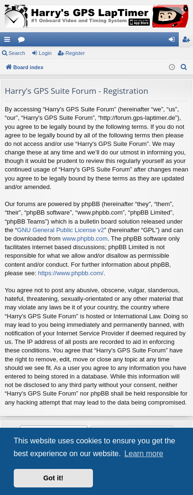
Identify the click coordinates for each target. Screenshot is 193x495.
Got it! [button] (53, 478)
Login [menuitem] (174, 41)
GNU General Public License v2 (60, 230)
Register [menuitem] (188, 41)
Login (45, 53)
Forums (23, 41)
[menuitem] (184, 67)
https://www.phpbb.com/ (70, 273)
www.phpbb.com (84, 238)
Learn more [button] (143, 454)
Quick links (9, 41)
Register (75, 53)
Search (17, 53)
